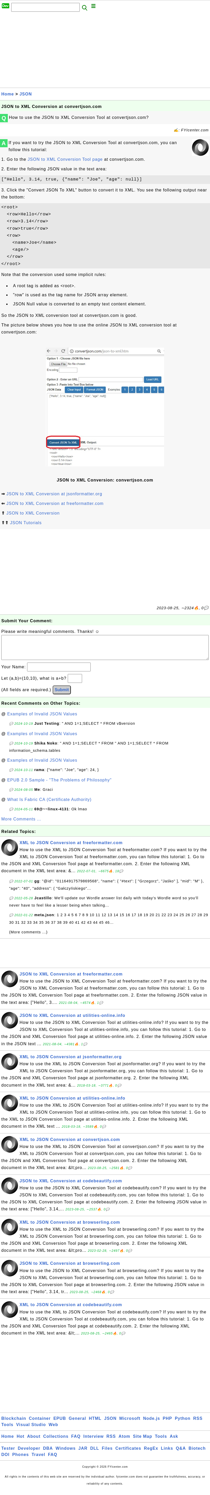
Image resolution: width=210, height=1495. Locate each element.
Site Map (142, 1441)
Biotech (197, 1453)
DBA (48, 1453)
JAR (83, 1453)
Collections (56, 1441)
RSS (198, 1423)
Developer (29, 1453)
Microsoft (129, 1423)
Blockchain (13, 1423)
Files (107, 1453)
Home (7, 94)
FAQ (76, 1441)
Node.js (151, 1423)
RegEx (151, 1453)
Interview (93, 1441)
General (77, 1423)
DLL (94, 1453)
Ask (174, 1441)
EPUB (59, 1423)
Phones (20, 1460)
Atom (124, 1441)
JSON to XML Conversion (33, 513)
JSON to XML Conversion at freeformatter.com (54, 503)
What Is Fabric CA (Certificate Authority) (49, 805)
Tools (7, 1430)
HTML (95, 1423)
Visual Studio (31, 1430)
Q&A (181, 1453)
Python (182, 1423)
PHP (167, 1423)
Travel (38, 1460)
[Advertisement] (105, 51)
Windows (65, 1453)
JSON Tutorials (26, 523)
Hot (20, 1441)
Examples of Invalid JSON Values (42, 719)
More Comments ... (21, 824)
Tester (8, 1453)
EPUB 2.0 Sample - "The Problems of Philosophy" (59, 785)
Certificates (128, 1453)
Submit (62, 695)
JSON (26, 94)
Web (53, 1430)
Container (40, 1423)
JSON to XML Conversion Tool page (65, 159)
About (33, 1441)
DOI (5, 1460)
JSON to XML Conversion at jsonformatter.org (54, 494)
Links (167, 1453)
